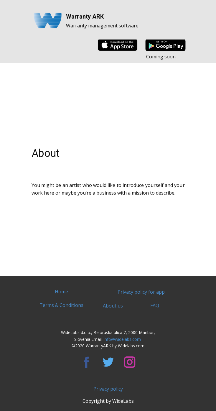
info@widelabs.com (123, 339)
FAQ (154, 305)
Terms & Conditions (61, 305)
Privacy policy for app (141, 292)
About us (113, 306)
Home (61, 291)
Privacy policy (108, 389)
